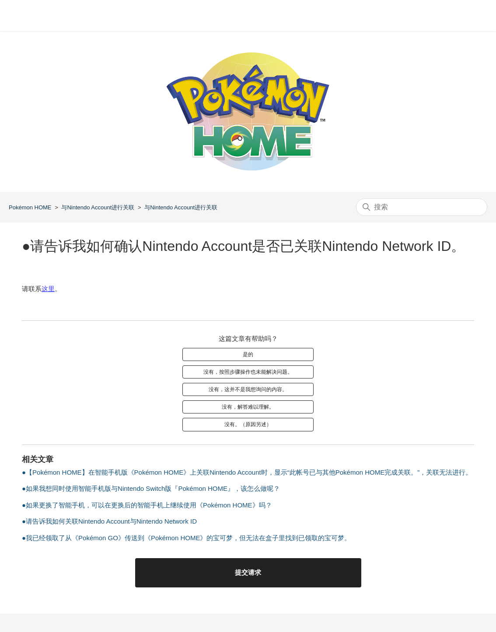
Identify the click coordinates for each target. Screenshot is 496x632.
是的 (248, 354)
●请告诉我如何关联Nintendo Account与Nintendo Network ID (109, 521)
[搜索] (421, 207)
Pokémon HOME (30, 207)
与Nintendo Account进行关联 (97, 207)
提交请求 (248, 572)
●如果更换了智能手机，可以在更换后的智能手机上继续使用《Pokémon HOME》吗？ (147, 505)
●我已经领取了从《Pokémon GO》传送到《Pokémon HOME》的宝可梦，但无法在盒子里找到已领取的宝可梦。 (186, 538)
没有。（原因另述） (248, 424)
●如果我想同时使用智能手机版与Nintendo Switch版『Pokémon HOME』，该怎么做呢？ (151, 488)
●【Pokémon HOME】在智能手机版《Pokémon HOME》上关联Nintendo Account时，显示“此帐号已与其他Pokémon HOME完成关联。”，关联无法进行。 (247, 472)
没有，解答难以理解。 (248, 407)
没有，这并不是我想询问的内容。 (248, 389)
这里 (48, 288)
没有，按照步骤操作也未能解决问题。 (248, 372)
